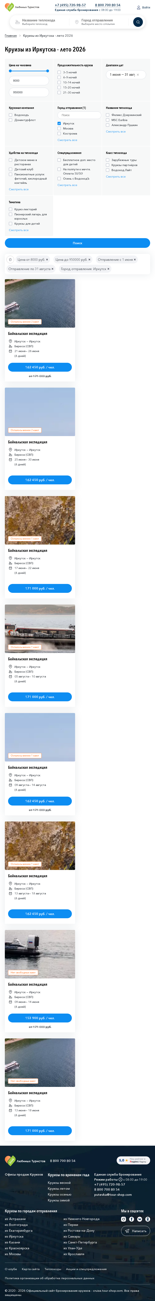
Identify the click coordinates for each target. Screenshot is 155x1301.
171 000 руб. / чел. (40, 588)
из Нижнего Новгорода (81, 1219)
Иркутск (66, 123)
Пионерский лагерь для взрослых (28, 216)
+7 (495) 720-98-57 (70, 5)
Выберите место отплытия (98, 24)
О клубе (11, 1269)
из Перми (71, 1225)
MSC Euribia (116, 120)
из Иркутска (14, 1236)
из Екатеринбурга (18, 1230)
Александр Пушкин (122, 125)
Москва (65, 128)
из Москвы (13, 1254)
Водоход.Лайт (119, 170)
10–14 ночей (69, 82)
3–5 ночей (67, 72)
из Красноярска (17, 1248)
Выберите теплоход (34, 24)
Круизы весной (59, 1183)
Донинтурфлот (22, 120)
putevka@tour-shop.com (113, 1195)
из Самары (72, 1236)
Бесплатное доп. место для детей (76, 162)
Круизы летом (59, 1188)
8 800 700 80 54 (107, 5)
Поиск (77, 243)
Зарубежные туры (121, 160)
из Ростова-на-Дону (79, 1230)
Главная (11, 36)
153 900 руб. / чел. (40, 1018)
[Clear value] (138, 75)
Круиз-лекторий (23, 209)
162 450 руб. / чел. (40, 367)
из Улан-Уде (73, 1248)
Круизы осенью (59, 1194)
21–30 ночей (69, 92)
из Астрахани (15, 1219)
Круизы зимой (59, 1200)
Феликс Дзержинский (123, 115)
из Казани (12, 1242)
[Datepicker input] (125, 74)
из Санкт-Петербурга (80, 1242)
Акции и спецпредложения (86, 1269)
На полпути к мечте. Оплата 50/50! (74, 171)
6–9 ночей (67, 77)
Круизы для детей (24, 223)
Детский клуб (21, 169)
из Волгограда (16, 1225)
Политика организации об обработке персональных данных (49, 1278)
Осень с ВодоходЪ (73, 178)
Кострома (67, 133)
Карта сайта (31, 1269)
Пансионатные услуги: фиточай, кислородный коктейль (28, 178)
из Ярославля (74, 1254)
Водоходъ (19, 115)
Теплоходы (52, 1269)
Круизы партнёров (121, 165)
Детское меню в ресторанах (23, 162)
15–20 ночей (69, 87)
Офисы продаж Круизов (24, 1174)
